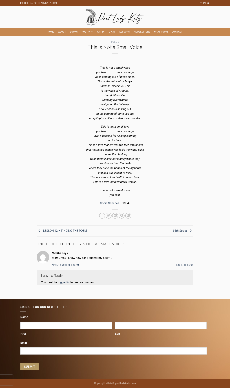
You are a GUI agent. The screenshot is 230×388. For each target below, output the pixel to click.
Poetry (87, 31)
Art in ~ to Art (106, 31)
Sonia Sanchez (109, 203)
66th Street (183, 230)
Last (117, 334)
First (23, 334)
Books (74, 31)
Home (50, 31)
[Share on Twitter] (109, 216)
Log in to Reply (184, 265)
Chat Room (161, 31)
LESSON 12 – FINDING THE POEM (62, 230)
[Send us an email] (208, 3)
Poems (115, 42)
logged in (64, 282)
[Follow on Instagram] (204, 3)
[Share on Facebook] (102, 216)
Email (24, 342)
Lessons (124, 31)
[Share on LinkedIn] (128, 216)
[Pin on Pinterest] (122, 216)
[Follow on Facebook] (201, 3)
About (62, 31)
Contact (177, 31)
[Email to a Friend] (115, 216)
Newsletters (142, 31)
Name (24, 317)
